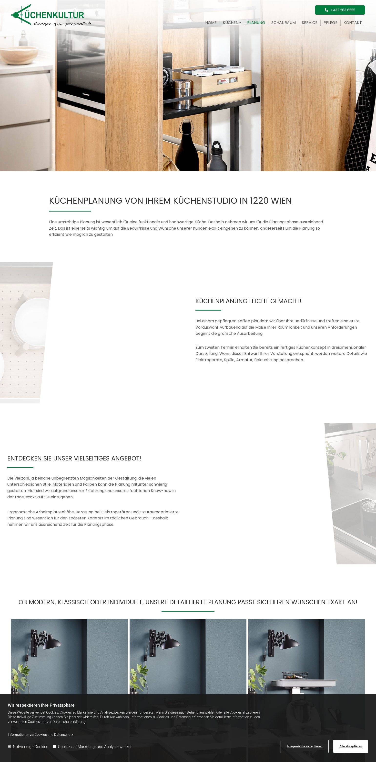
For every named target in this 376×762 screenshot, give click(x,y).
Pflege (330, 22)
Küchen (230, 22)
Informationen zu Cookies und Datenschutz (40, 735)
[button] (340, 10)
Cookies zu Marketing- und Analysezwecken (93, 746)
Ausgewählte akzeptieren (304, 746)
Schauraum (283, 22)
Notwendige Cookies (28, 746)
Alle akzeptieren (350, 746)
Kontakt (353, 22)
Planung (256, 22)
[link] (232, 23)
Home (211, 22)
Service (309, 22)
